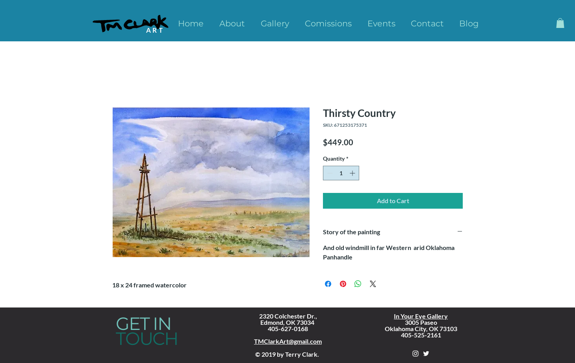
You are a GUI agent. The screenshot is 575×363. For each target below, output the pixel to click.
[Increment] (353, 173)
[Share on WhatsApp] (358, 284)
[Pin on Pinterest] (343, 284)
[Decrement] (329, 173)
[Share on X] (373, 284)
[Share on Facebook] (328, 284)
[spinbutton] (341, 173)
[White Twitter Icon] (426, 353)
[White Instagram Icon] (415, 353)
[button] (560, 23)
